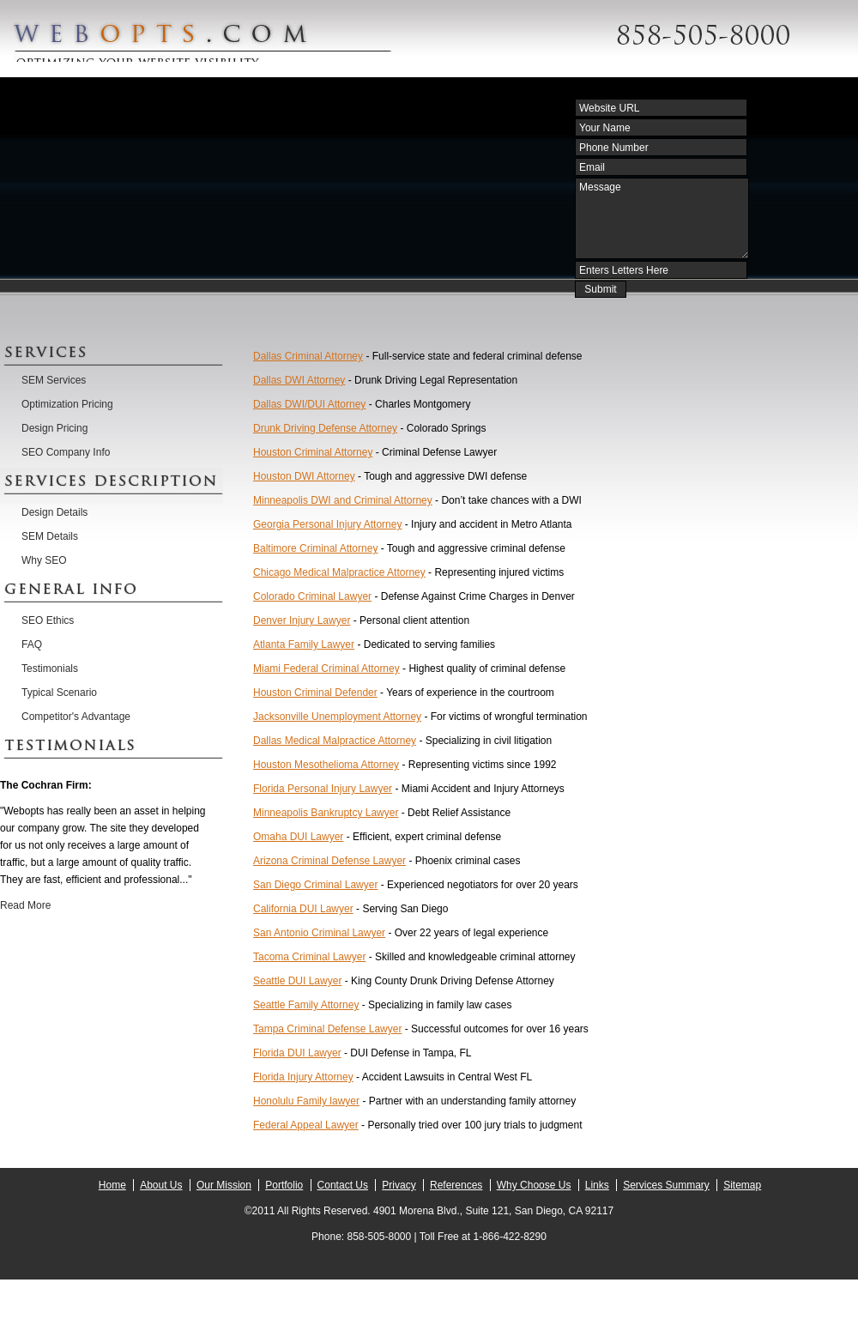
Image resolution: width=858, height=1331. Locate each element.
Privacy (398, 1185)
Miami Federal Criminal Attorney (326, 668)
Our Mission (223, 1185)
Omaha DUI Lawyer (298, 837)
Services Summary (666, 1185)
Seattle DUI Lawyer (297, 981)
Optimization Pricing (67, 404)
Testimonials (49, 668)
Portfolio (284, 1185)
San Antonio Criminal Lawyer (319, 933)
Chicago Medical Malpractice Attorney (339, 572)
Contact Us (342, 1185)
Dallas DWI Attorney (299, 380)
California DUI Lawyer (303, 909)
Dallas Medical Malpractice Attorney (334, 741)
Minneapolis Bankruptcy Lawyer (325, 813)
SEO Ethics (47, 620)
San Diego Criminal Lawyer (315, 885)
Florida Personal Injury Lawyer (322, 789)
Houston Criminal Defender (315, 693)
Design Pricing (54, 428)
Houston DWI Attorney (304, 476)
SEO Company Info (65, 452)
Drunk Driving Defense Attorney (325, 428)
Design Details (54, 512)
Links (597, 1185)
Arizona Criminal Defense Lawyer (329, 861)
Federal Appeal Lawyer (306, 1125)
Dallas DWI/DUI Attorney (309, 404)
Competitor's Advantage (75, 717)
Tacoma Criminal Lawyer (309, 957)
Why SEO (44, 560)
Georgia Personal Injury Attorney (327, 524)
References (456, 1185)
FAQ (31, 644)
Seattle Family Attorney (306, 1005)
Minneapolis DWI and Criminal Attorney (342, 500)
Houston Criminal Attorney (312, 452)
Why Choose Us (534, 1185)
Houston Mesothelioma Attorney (326, 765)
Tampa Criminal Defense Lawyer (327, 1029)
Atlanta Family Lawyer (303, 644)
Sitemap (742, 1185)
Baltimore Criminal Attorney (315, 548)
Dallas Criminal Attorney (308, 356)
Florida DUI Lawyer (297, 1053)
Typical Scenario (59, 693)
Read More (25, 905)
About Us (161, 1185)
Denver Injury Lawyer (301, 620)
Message (662, 218)
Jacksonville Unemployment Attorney (337, 717)
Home (112, 1185)
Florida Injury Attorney (303, 1077)
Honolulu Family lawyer (306, 1101)
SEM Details (49, 536)
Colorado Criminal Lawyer (312, 596)
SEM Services (53, 380)
